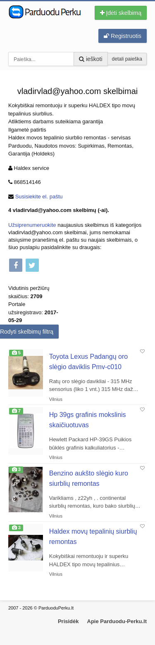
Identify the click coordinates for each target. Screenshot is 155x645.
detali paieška (127, 59)
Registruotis (122, 36)
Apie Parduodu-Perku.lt (117, 621)
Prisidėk (68, 621)
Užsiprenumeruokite (32, 225)
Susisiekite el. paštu (39, 196)
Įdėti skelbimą (120, 12)
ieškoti (91, 59)
